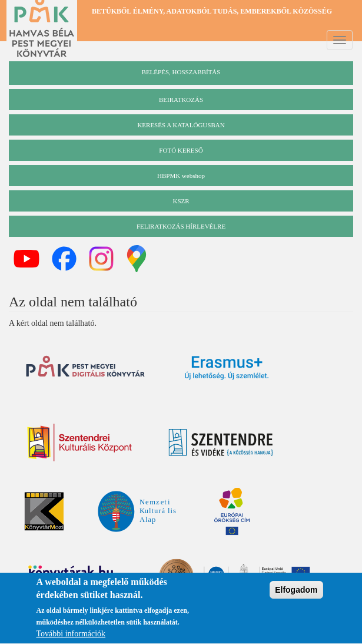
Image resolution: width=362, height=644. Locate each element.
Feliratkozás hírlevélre (181, 226)
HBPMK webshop (181, 175)
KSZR (180, 200)
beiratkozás (181, 99)
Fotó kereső (180, 150)
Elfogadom (296, 591)
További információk (71, 635)
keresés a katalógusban (180, 124)
